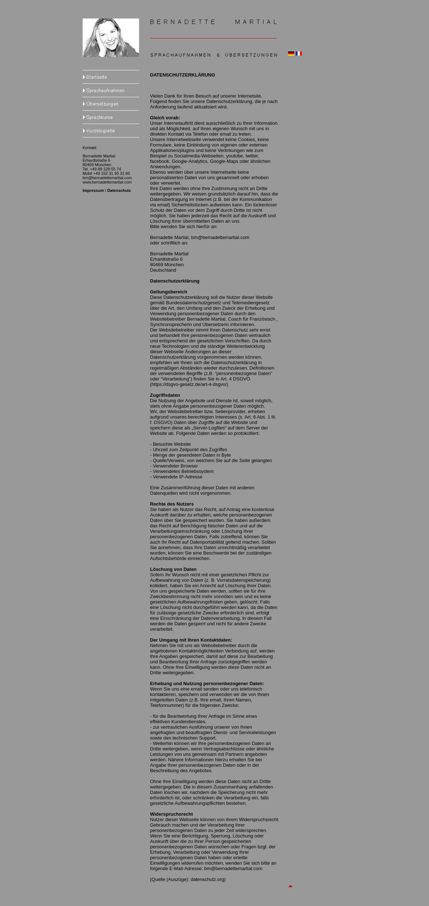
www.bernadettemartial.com (107, 182)
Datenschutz (119, 190)
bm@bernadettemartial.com (107, 178)
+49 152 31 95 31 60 (111, 173)
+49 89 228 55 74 (105, 169)
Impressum (93, 190)
